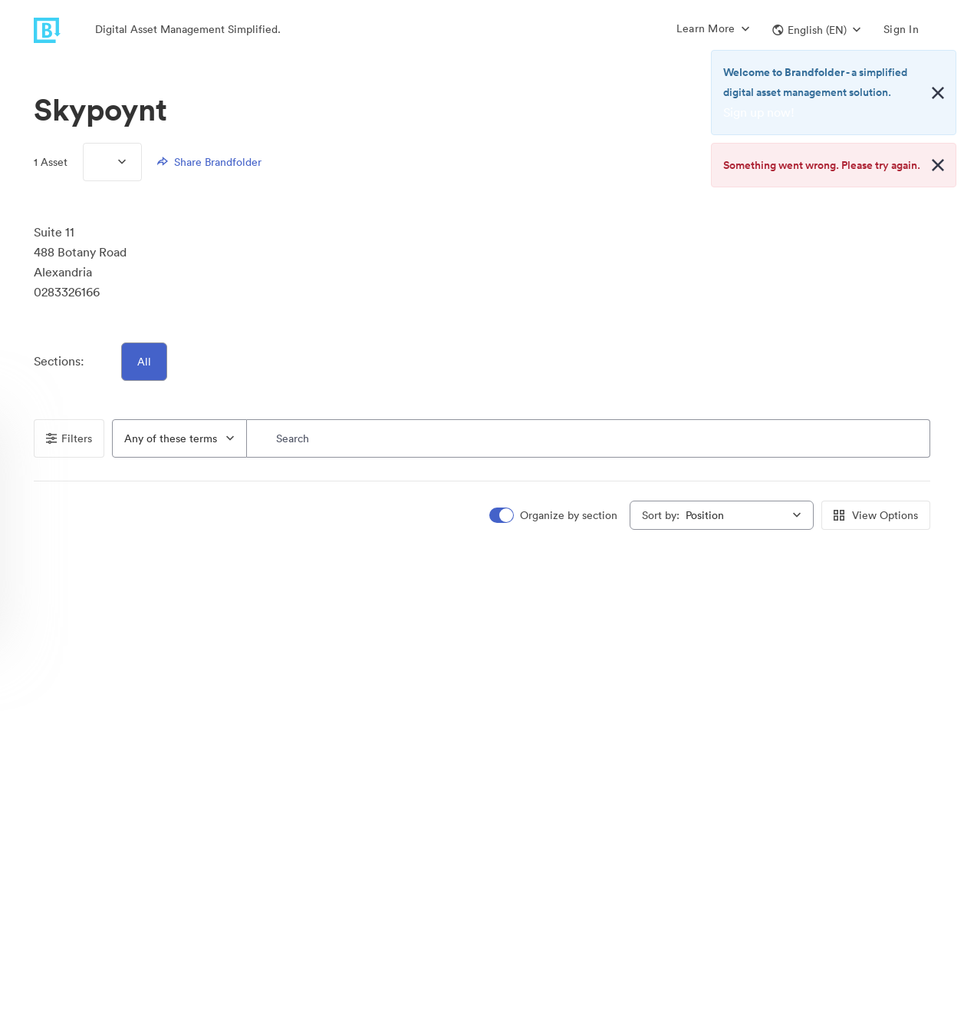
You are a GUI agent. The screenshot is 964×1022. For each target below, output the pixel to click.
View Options (876, 515)
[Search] (588, 438)
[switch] (554, 515)
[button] (816, 30)
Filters (69, 438)
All (144, 362)
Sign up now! (759, 112)
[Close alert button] (938, 93)
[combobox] (179, 438)
